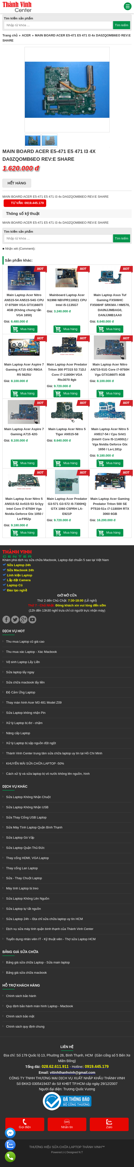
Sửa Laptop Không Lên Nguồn (27, 898)
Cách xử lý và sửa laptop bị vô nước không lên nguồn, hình (48, 773)
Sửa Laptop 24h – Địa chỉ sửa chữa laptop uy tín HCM (44, 919)
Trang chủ (10, 35)
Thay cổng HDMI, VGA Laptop (27, 858)
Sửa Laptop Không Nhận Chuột (28, 797)
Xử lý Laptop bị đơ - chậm (24, 723)
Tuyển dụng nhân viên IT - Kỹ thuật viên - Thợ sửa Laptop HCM (51, 939)
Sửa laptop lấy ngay (20, 672)
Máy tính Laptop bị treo (22, 888)
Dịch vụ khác (14, 786)
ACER (26, 35)
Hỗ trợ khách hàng (21, 985)
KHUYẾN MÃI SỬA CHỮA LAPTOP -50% (35, 763)
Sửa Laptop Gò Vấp (20, 837)
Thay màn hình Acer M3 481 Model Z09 (34, 702)
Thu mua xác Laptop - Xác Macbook (31, 652)
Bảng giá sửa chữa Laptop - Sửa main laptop (38, 962)
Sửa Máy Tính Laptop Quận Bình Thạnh (34, 827)
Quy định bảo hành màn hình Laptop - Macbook (39, 1006)
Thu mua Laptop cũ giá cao (25, 641)
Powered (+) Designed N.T (67, 1152)
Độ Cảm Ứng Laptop (20, 692)
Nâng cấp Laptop (18, 733)
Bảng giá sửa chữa (20, 952)
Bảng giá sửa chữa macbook (26, 972)
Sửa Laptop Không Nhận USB (27, 807)
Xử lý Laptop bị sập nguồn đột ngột (31, 743)
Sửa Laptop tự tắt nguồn (23, 909)
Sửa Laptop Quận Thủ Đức (25, 848)
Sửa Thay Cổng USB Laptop (26, 817)
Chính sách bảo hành (21, 996)
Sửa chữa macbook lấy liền (25, 682)
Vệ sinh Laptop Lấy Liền (23, 662)
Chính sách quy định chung (25, 1026)
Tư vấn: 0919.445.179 (27, 203)
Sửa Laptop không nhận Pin (25, 713)
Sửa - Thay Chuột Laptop (24, 878)
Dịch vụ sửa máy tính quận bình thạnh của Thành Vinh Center (49, 929)
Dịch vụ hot (13, 631)
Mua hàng (27, 329)
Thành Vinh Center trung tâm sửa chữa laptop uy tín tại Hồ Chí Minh (54, 753)
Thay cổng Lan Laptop (22, 868)
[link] (17, 3)
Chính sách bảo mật (20, 1016)
